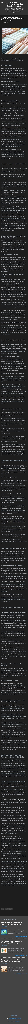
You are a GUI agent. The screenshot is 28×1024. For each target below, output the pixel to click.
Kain (3, 909)
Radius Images (17, 1021)
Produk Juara (9, 909)
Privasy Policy (14, 1015)
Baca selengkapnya (21, 936)
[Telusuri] (26, 3)
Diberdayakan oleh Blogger (14, 1018)
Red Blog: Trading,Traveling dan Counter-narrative (14, 4)
